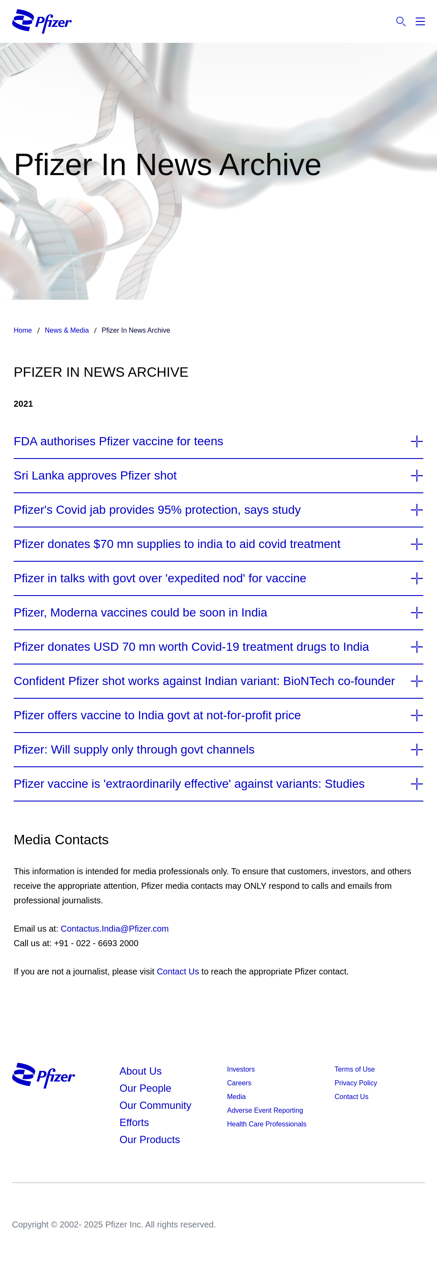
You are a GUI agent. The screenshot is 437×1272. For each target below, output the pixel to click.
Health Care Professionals (267, 1124)
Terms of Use (355, 1069)
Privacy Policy (356, 1083)
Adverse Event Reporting (265, 1110)
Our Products (150, 1139)
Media (236, 1096)
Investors (241, 1069)
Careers (239, 1083)
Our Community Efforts (156, 1113)
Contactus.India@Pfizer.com (115, 928)
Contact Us (178, 971)
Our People (145, 1088)
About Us (141, 1071)
